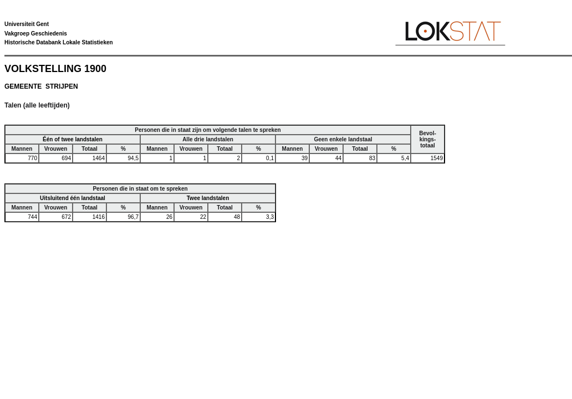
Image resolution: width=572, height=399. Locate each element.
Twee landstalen (208, 198)
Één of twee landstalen (73, 139)
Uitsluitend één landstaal (72, 198)
